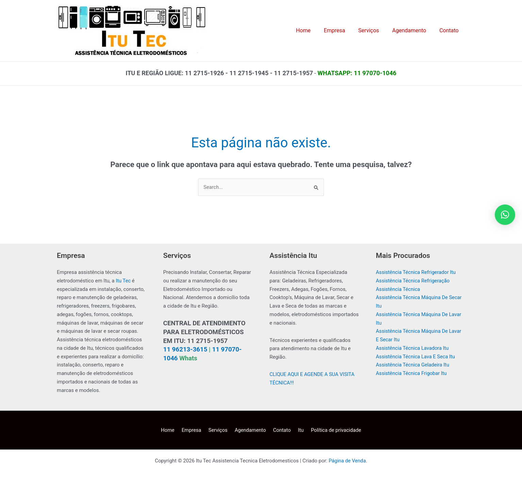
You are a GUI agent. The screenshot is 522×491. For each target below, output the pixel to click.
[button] (505, 214)
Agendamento (250, 430)
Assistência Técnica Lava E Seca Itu (416, 357)
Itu (297, 430)
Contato (280, 430)
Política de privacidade (331, 430)
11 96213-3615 (185, 350)
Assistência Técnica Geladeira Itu (413, 365)
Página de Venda (347, 461)
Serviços (219, 430)
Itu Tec (123, 281)
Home (172, 430)
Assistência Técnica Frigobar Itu (412, 374)
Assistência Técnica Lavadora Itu (413, 348)
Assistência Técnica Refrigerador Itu (417, 272)
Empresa (194, 430)
